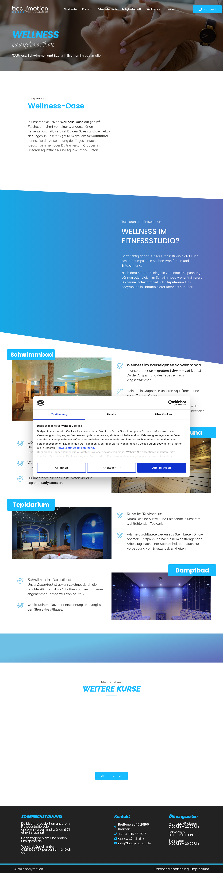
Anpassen (112, 467)
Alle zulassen (161, 467)
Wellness (154, 9)
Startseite (70, 9)
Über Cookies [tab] (163, 414)
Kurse (87, 9)
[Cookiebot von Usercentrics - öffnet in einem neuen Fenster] (171, 402)
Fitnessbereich (107, 9)
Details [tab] (111, 414)
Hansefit (172, 9)
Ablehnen (61, 467)
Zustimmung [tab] (59, 414)
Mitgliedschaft (131, 9)
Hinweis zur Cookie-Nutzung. (75, 447)
